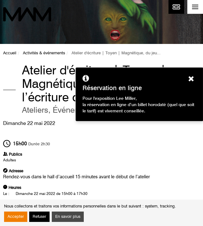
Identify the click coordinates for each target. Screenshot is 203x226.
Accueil (9, 53)
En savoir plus (67, 217)
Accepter (16, 217)
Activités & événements (44, 53)
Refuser (39, 217)
